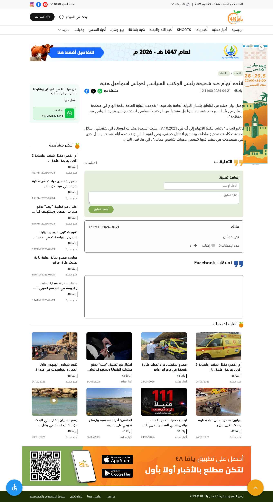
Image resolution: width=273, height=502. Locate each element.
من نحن (110, 496)
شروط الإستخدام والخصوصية (47, 496)
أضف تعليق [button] (101, 209)
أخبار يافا (201, 30)
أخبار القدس (97, 30)
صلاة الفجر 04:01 (64, 4)
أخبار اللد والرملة (160, 30)
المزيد (65, 30)
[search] (73, 17)
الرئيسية (237, 30)
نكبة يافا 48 (136, 30)
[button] (261, 47)
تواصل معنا (94, 496)
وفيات (79, 30)
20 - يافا (182, 4)
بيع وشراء (117, 30)
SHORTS (184, 30)
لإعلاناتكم (76, 496)
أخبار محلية (219, 30)
